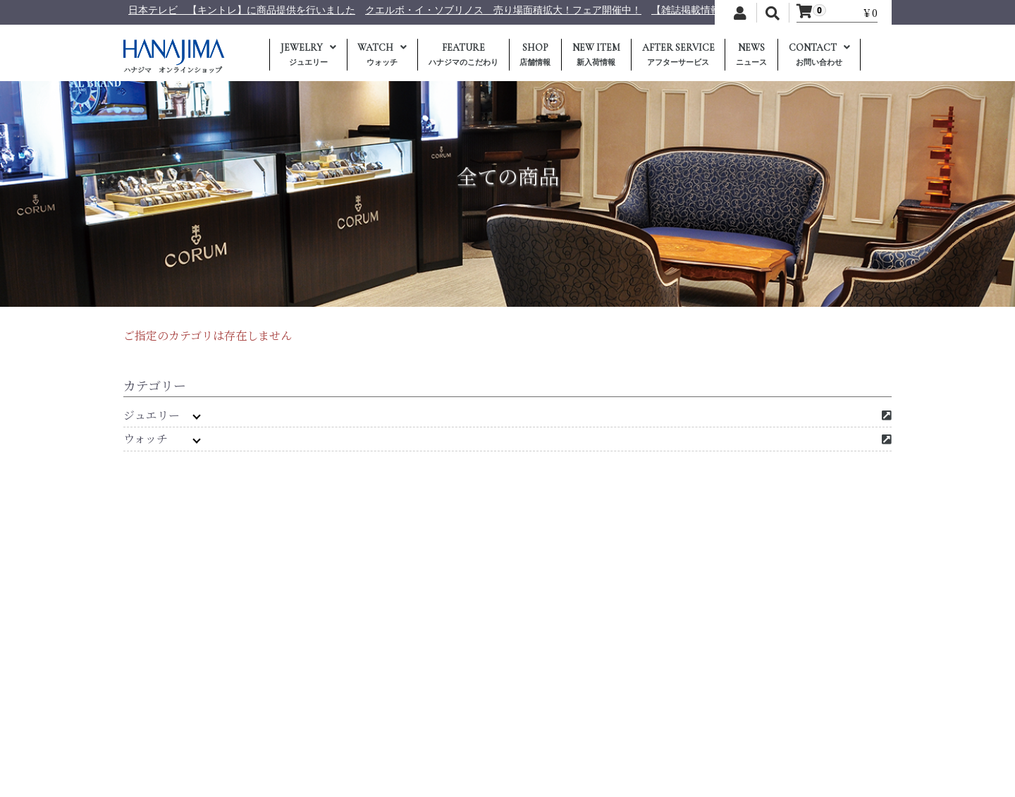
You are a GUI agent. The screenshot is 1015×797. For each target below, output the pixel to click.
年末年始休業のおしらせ (132, 10)
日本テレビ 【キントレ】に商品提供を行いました (309, 10)
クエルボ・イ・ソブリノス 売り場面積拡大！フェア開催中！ (571, 10)
